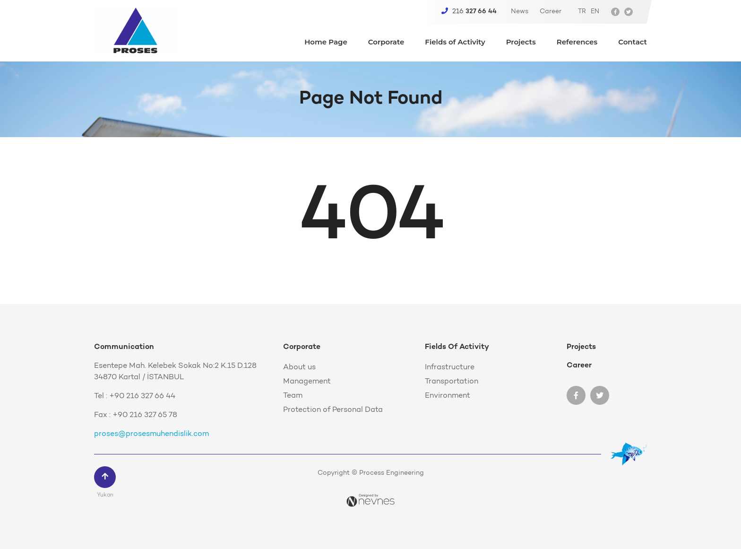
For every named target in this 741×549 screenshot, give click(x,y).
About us (299, 367)
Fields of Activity (455, 42)
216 (469, 11)
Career (550, 12)
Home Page (325, 42)
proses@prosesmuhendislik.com (151, 434)
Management (307, 381)
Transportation (451, 381)
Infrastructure (449, 367)
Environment (447, 396)
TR (582, 12)
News (519, 12)
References (577, 42)
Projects (521, 42)
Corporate (386, 42)
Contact (632, 42)
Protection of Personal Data (333, 410)
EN (595, 12)
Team (292, 396)
